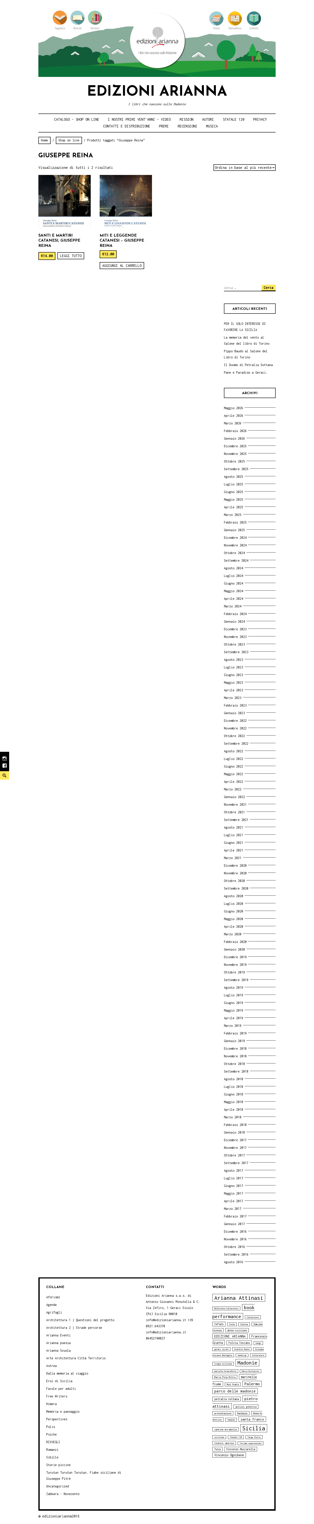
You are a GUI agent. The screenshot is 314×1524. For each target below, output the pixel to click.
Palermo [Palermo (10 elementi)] (252, 1384)
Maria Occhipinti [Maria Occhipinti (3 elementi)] (250, 1371)
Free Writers (56, 1396)
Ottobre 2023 (234, 644)
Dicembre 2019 (235, 957)
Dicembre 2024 (235, 537)
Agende (51, 1305)
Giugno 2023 (233, 675)
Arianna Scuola (58, 1350)
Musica (212, 126)
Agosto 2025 (233, 476)
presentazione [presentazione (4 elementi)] (222, 1413)
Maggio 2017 (233, 1193)
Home (44, 140)
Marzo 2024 (232, 606)
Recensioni (187, 126)
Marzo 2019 (232, 1025)
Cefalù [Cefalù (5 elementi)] (219, 1324)
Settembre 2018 (236, 1071)
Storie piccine (58, 1465)
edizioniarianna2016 (61, 1516)
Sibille (52, 1457)
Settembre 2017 (236, 1163)
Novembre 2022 (235, 728)
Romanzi (52, 1449)
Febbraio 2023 (235, 705)
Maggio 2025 (233, 499)
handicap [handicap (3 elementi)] (242, 1355)
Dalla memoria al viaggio (67, 1373)
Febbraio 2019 (235, 1033)
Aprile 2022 (233, 781)
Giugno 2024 (233, 583)
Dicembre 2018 (235, 1048)
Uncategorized (57, 1486)
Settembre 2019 (236, 980)
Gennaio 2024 (234, 621)
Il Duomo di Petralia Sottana (248, 365)
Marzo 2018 (232, 1117)
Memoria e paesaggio (62, 1411)
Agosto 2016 (233, 1262)
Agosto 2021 (233, 827)
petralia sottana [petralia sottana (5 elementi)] (226, 1399)
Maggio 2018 (233, 1102)
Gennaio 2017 (234, 1224)
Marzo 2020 (232, 934)
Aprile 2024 (233, 598)
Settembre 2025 (236, 469)
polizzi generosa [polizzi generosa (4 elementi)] (246, 1406)
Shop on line (68, 140)
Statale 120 (233, 119)
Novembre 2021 (235, 804)
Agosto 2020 (233, 896)
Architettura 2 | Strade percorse (74, 1327)
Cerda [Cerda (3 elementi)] (232, 1324)
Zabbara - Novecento (62, 1494)
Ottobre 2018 (234, 1064)
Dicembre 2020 (235, 865)
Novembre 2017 (235, 1147)
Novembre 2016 (235, 1239)
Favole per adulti (61, 1388)
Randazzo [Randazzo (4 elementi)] (242, 1413)
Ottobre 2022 (234, 736)
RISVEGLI (53, 1442)
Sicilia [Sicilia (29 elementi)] (253, 1428)
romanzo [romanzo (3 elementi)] (231, 1420)
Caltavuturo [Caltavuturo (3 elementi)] (253, 1317)
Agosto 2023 (233, 659)
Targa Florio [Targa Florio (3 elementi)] (254, 1437)
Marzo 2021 (232, 858)
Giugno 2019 (233, 1003)
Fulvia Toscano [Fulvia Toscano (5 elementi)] (239, 1342)
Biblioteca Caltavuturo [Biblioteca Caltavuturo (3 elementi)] (226, 1308)
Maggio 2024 (233, 591)
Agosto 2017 (233, 1170)
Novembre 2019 (235, 964)
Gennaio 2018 (234, 1132)
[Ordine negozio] (244, 167)
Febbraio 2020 (235, 942)
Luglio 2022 (233, 759)
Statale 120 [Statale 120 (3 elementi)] (236, 1437)
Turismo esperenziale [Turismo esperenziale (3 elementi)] (250, 1443)
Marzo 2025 (232, 515)
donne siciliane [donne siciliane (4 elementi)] (237, 1330)
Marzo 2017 (232, 1208)
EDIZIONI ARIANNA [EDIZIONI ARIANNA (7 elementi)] (230, 1336)
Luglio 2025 (233, 484)
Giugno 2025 (233, 492)
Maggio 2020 (233, 919)
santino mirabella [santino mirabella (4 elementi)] (225, 1429)
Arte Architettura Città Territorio (76, 1358)
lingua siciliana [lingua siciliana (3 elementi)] (223, 1364)
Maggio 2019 (233, 1010)
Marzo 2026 (232, 423)
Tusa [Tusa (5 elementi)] (217, 1449)
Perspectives (56, 1419)
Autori (208, 119)
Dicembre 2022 (235, 720)
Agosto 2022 (233, 751)
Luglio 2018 (233, 1086)
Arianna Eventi (58, 1335)
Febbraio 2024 (235, 614)
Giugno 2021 (233, 842)
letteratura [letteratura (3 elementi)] (258, 1355)
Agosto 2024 (233, 568)
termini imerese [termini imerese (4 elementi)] (224, 1443)
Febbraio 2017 (235, 1216)
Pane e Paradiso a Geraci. (246, 372)
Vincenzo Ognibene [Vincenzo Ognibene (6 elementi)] (229, 1455)
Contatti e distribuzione (126, 126)
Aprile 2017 (233, 1201)
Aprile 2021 (233, 850)
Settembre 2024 (236, 560)
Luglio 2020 (233, 903)
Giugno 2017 (233, 1186)
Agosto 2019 (233, 987)
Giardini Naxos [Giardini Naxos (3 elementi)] (241, 1349)
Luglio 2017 (233, 1178)
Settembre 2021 (236, 820)
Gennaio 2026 (234, 438)
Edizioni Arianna (157, 92)
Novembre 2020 (235, 873)
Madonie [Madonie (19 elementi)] (247, 1363)
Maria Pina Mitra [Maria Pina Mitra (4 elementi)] (224, 1377)
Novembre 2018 (235, 1056)
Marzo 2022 (232, 789)
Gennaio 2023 (234, 713)
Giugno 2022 (233, 766)
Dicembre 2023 (235, 629)
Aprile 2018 (233, 1109)
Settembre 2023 (236, 652)
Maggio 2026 (233, 408)
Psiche (51, 1434)
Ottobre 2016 (234, 1247)
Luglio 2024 (233, 576)
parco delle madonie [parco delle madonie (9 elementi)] (235, 1391)
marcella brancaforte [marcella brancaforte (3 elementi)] (225, 1371)
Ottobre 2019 (234, 972)
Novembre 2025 (235, 454)
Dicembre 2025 (235, 446)
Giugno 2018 (233, 1094)
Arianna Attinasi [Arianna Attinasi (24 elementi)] (238, 1298)
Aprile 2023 (233, 690)
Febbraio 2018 (235, 1125)
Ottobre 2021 (234, 812)
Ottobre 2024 (234, 553)
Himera (51, 1404)
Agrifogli (54, 1312)
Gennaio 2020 (234, 949)
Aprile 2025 (233, 507)
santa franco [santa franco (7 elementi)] (252, 1419)
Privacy (260, 119)
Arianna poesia (58, 1343)
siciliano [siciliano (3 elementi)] (219, 1437)
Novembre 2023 (235, 637)
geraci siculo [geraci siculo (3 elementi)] (221, 1349)
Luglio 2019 (233, 995)
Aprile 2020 (233, 926)
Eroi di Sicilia (59, 1381)
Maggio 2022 (233, 774)
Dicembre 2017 (235, 1140)
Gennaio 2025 (234, 530)
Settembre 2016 (236, 1254)
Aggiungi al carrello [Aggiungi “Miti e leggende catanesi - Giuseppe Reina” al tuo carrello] (122, 266)
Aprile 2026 (233, 415)
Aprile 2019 (233, 1018)
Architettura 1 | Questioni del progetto (80, 1320)
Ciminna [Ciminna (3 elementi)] (244, 1324)
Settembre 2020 (236, 888)
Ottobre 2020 (234, 881)
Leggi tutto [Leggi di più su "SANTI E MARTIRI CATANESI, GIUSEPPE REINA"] (71, 256)
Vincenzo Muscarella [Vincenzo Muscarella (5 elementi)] (240, 1449)
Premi (164, 126)
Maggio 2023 (233, 682)
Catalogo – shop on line (76, 119)
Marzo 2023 (232, 698)
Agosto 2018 (233, 1079)
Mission (186, 119)
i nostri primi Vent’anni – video (139, 119)
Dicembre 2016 (235, 1231)
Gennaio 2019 (234, 1041)
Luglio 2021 (233, 835)
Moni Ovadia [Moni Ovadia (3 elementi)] (233, 1384)
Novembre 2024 (235, 545)
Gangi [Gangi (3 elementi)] (258, 1343)
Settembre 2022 (236, 743)
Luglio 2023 (233, 667)
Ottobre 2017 (234, 1155)
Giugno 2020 (233, 911)
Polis (50, 1427)
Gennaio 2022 (234, 797)
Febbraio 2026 (235, 431)
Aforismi (53, 1297)
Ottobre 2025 (234, 461)
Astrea (51, 1366)
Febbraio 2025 (235, 522)
